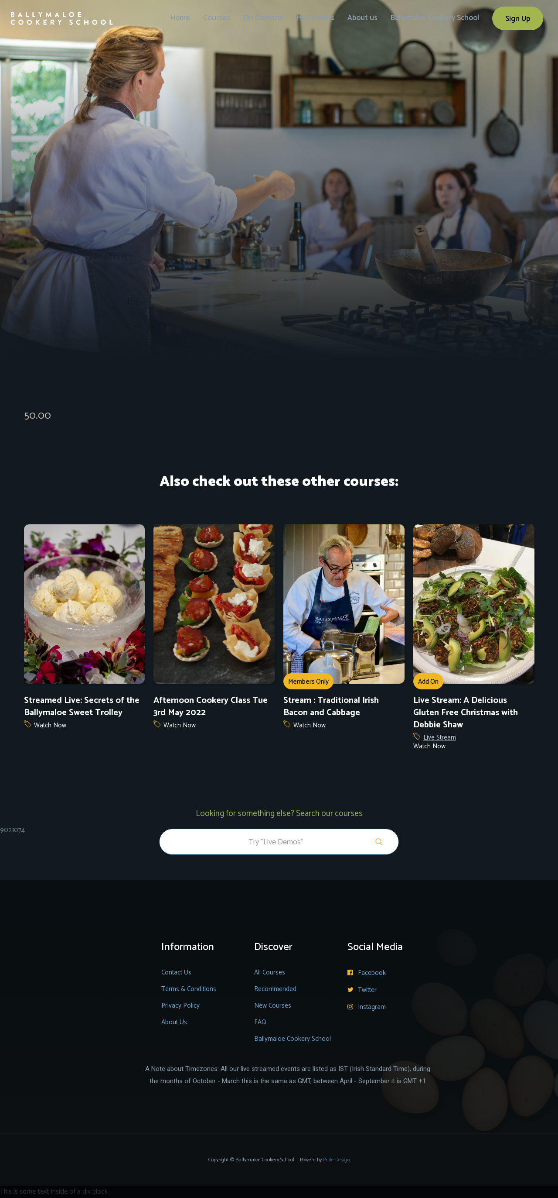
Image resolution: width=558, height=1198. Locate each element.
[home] (61, 12)
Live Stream (439, 737)
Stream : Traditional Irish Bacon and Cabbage (331, 707)
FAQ (260, 1022)
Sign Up (517, 19)
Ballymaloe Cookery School (435, 18)
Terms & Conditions (188, 989)
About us (362, 18)
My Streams (315, 18)
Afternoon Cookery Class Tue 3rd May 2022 (210, 707)
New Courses (272, 1005)
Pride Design (336, 1160)
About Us (174, 1022)
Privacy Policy (180, 1005)
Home (180, 18)
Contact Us (176, 972)
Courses (216, 18)
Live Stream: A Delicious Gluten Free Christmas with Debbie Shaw (465, 713)
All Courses (269, 972)
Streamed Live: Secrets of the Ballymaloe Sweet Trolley (82, 707)
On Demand (263, 18)
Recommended (275, 989)
